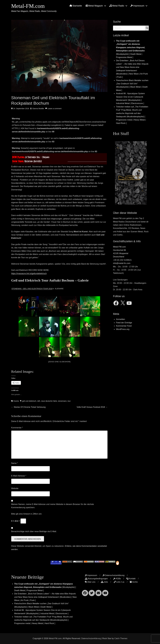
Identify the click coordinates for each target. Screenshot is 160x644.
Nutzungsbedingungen (96, 579)
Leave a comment (54, 109)
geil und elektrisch (29, 401)
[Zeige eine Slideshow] (59, 362)
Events (16, 401)
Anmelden (120, 319)
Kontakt (131, 579)
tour (69, 401)
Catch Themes (120, 638)
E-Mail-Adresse (18, 476)
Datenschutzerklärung (113, 575)
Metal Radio (116, 5)
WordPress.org (122, 329)
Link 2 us (119, 582)
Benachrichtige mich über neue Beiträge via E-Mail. (34, 531)
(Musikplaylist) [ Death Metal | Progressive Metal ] (45, 587)
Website (14, 488)
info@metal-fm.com (121, 263)
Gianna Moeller (38, 109)
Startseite (76, 5)
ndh (38, 401)
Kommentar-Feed (124, 326)
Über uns (90, 582)
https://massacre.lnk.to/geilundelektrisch (29, 273)
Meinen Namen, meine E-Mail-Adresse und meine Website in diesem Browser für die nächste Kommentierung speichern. (52, 506)
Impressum (137, 5)
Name (14, 463)
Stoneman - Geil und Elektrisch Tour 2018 (32, 289)
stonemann (62, 401)
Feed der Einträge (124, 323)
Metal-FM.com (28, 6)
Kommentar (17, 428)
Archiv (134, 582)
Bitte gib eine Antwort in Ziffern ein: (26, 514)
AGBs (117, 579)
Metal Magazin (94, 5)
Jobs (104, 582)
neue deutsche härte (49, 401)
